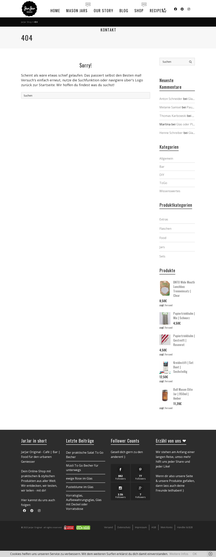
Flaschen (165, 229)
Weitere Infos (178, 554)
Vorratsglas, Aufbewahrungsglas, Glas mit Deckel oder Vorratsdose (84, 502)
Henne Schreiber (171, 133)
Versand (169, 305)
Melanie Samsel (170, 107)
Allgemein (166, 158)
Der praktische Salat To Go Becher (84, 454)
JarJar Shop (26, 22)
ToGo (163, 183)
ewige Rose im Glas (79, 478)
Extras (163, 219)
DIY (161, 175)
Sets (162, 256)
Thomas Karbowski (172, 116)
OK (195, 554)
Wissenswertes (169, 191)
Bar (161, 167)
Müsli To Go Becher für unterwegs (82, 467)
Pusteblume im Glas (79, 487)
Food (162, 238)
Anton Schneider (170, 99)
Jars (162, 247)
